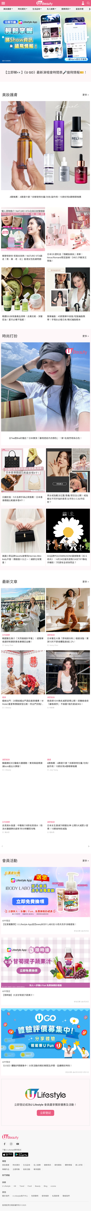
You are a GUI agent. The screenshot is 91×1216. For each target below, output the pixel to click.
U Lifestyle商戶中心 (20, 1196)
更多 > (85, 94)
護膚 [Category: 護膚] (49, 760)
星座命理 (79, 9)
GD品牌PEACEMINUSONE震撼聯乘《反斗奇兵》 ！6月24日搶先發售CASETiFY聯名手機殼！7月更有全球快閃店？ (67, 559)
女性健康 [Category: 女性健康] (6, 635)
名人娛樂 (50, 9)
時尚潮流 (22, 9)
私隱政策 (55, 1196)
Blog (45, 1186)
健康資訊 (65, 9)
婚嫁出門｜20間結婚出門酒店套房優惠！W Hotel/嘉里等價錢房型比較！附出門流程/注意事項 (23, 704)
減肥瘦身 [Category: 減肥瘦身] (51, 635)
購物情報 (68, 1165)
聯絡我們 (66, 1196)
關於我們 (5, 1196)
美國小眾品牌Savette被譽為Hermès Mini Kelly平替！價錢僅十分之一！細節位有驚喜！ (22, 559)
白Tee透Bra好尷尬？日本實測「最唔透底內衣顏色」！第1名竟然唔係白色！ (45, 438)
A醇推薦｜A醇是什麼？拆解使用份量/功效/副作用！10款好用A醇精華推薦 (45, 197)
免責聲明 (34, 1196)
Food (30, 1186)
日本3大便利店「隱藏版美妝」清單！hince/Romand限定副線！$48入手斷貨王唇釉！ (67, 257)
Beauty (37, 1186)
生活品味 (36, 9)
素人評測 (78, 1165)
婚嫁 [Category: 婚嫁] (4, 697)
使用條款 (45, 1196)
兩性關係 (58, 1165)
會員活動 (26, 1169)
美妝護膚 (7, 9)
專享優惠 (37, 1169)
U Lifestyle (6, 1186)
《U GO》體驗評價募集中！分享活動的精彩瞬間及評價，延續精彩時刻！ (37, 1065)
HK (15, 1186)
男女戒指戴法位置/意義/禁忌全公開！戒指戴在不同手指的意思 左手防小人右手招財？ (67, 498)
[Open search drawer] (88, 3)
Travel (22, 1186)
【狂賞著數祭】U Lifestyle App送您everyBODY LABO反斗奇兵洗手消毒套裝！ (39, 924)
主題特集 (16, 1169)
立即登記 (45, 1113)
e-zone (53, 1186)
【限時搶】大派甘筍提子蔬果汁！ (18, 995)
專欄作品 (5, 1169)
